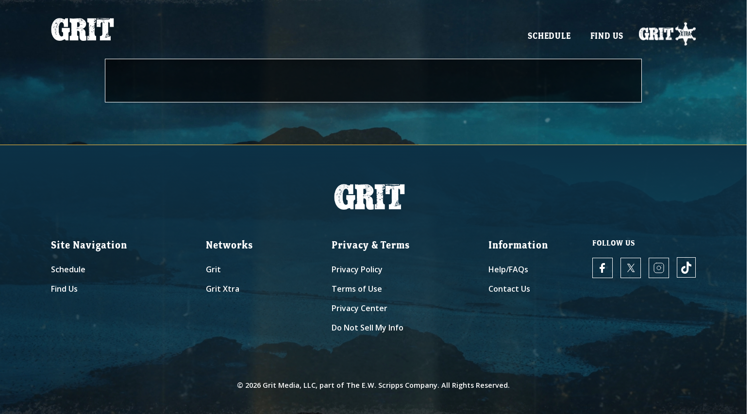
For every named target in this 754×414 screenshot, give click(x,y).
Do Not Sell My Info (367, 327)
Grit (213, 269)
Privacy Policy (357, 269)
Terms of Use (357, 288)
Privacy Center (359, 308)
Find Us (607, 39)
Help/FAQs (508, 269)
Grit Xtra (222, 288)
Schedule (549, 39)
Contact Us (509, 288)
